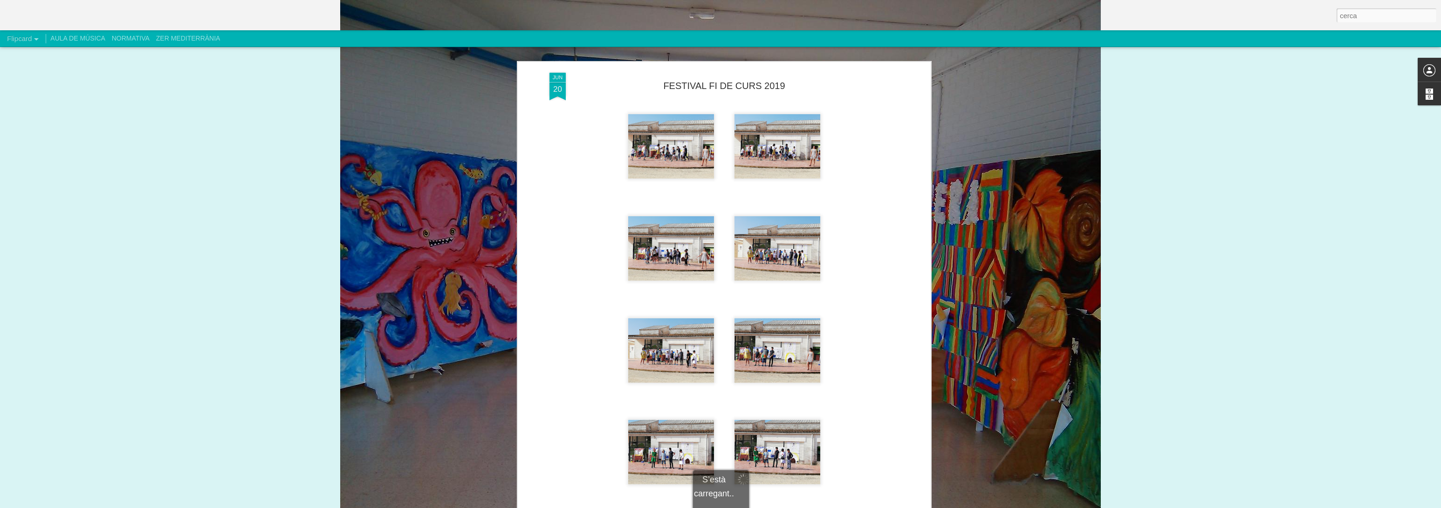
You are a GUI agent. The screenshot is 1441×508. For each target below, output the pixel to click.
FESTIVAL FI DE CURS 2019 (724, 73)
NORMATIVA (131, 38)
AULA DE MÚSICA (77, 38)
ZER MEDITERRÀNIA (188, 38)
